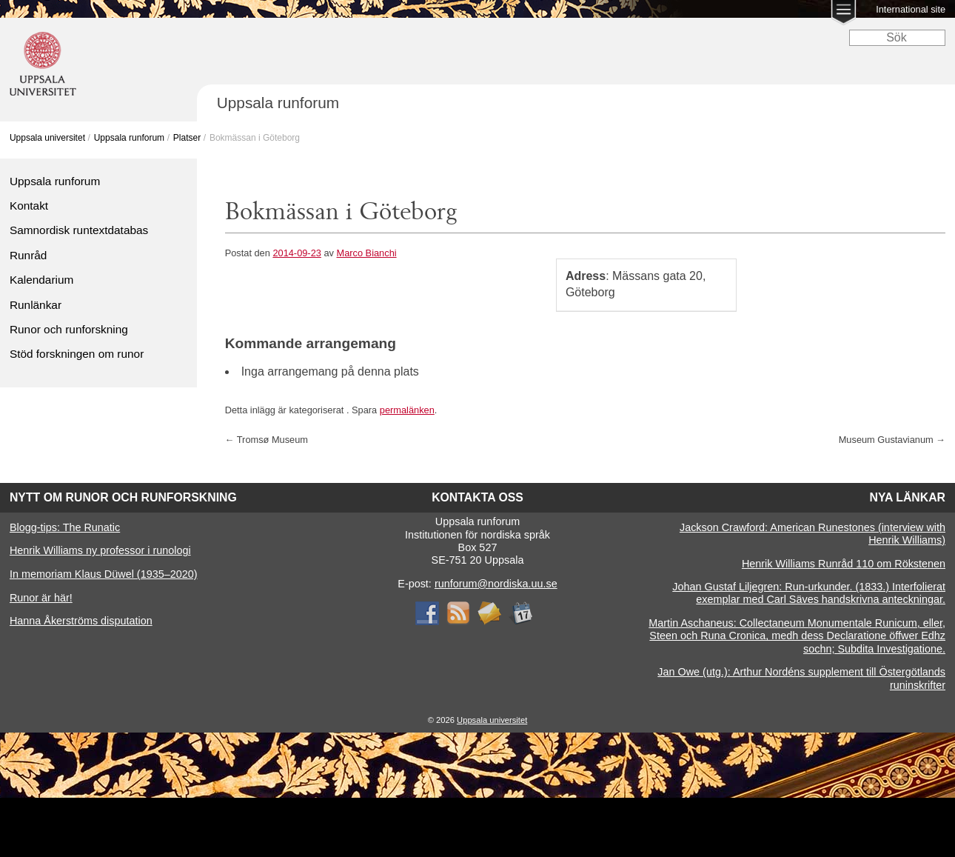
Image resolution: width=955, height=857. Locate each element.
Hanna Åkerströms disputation (81, 621)
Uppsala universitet (47, 138)
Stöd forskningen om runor (77, 353)
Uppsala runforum (129, 138)
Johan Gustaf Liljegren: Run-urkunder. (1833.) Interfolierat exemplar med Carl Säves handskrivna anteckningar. (808, 593)
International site (910, 9)
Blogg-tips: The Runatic (65, 527)
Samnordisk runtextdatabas (79, 230)
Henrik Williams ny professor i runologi (100, 550)
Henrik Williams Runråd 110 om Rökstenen (843, 564)
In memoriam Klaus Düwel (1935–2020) (104, 574)
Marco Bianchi (367, 253)
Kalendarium (41, 279)
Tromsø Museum (266, 439)
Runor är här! (41, 598)
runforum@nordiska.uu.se (496, 584)
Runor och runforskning (69, 329)
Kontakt (29, 205)
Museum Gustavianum (892, 439)
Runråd (28, 255)
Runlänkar (35, 305)
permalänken (407, 410)
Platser (187, 138)
